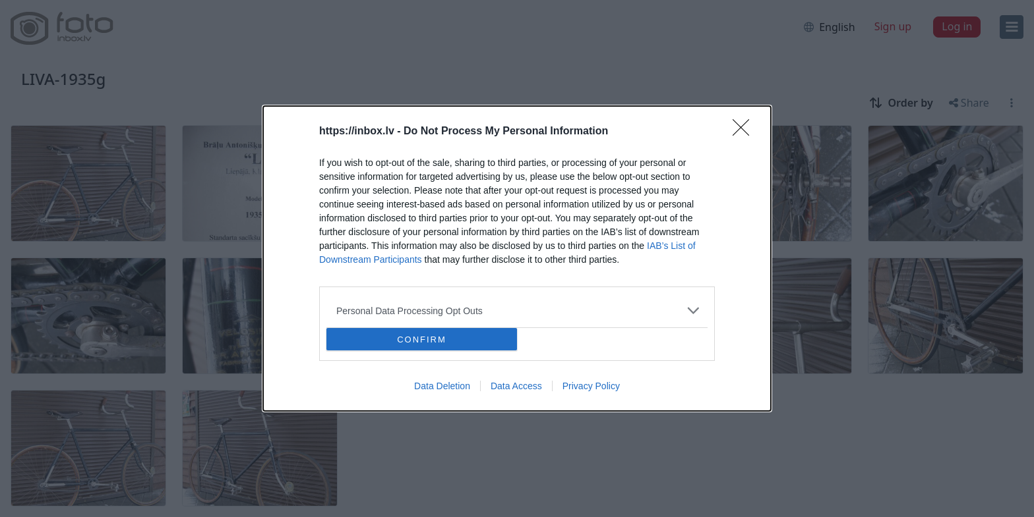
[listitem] (517, 310)
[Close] (745, 131)
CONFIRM (421, 339)
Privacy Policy (591, 386)
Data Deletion (442, 386)
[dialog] (517, 258)
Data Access (516, 386)
